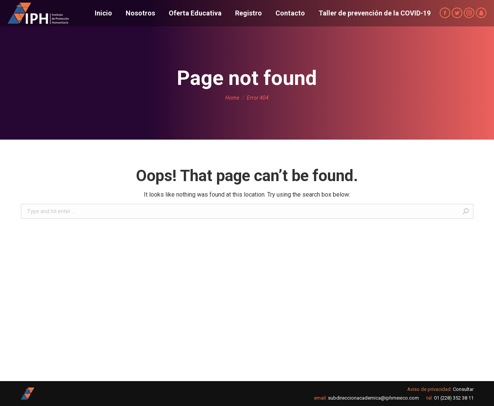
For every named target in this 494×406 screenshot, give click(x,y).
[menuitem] (103, 13)
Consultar (463, 389)
